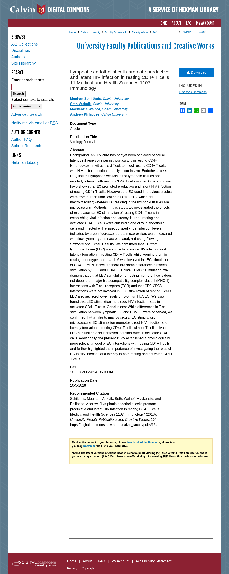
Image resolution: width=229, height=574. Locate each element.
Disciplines (20, 50)
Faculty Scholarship (116, 32)
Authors (18, 57)
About (87, 561)
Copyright (88, 568)
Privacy (72, 568)
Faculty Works (140, 32)
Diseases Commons (193, 92)
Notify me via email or (34, 123)
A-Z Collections (24, 44)
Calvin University (90, 32)
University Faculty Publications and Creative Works (145, 46)
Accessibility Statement (154, 561)
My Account (120, 561)
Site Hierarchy (23, 63)
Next (201, 32)
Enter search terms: (28, 80)
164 (155, 32)
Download (196, 72)
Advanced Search (26, 114)
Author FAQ (21, 139)
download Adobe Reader (142, 442)
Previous (186, 32)
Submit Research (26, 146)
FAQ (101, 561)
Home (72, 32)
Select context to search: (32, 99)
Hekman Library (25, 162)
